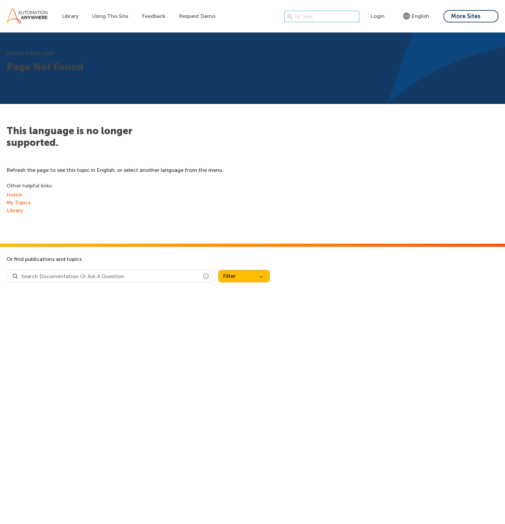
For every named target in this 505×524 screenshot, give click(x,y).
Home (14, 195)
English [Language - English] (416, 16)
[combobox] (110, 276)
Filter (243, 276)
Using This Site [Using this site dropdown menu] (110, 16)
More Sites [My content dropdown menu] (466, 16)
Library (70, 16)
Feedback (153, 16)
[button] (206, 276)
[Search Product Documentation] (15, 276)
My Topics (19, 202)
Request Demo (197, 16)
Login (378, 16)
